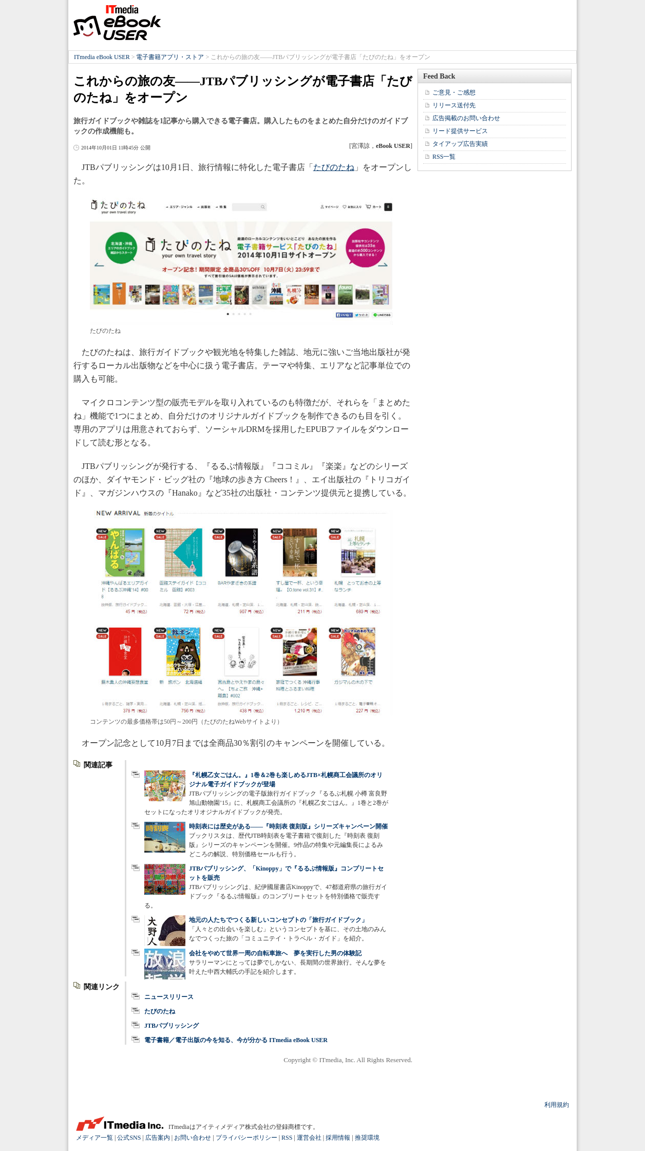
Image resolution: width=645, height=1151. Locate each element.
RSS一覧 (444, 156)
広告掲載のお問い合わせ (466, 118)
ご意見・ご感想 (454, 92)
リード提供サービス (460, 131)
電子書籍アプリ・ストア (170, 57)
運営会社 (309, 1137)
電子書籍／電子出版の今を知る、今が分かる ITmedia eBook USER (236, 1040)
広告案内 (157, 1137)
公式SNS (129, 1137)
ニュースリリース (169, 997)
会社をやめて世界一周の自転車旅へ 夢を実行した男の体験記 (275, 953)
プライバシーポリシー (246, 1137)
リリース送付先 (454, 105)
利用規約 (556, 1104)
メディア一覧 (94, 1137)
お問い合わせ (192, 1137)
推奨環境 (367, 1137)
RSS (286, 1137)
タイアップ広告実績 (460, 143)
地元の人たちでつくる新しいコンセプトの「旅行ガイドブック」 (278, 919)
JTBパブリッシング (171, 1025)
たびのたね (333, 167)
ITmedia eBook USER (117, 22)
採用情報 (338, 1137)
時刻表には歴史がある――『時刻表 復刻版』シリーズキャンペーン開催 (288, 826)
